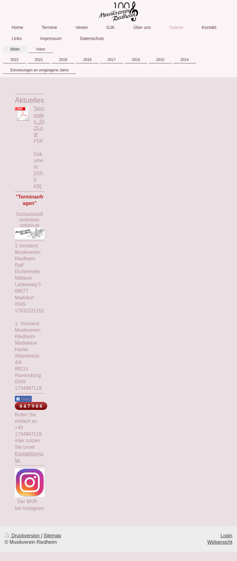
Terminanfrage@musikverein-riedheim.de (30, 219)
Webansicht (219, 542)
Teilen (23, 399)
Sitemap (52, 535)
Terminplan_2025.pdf (39, 121)
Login (226, 535)
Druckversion (23, 535)
